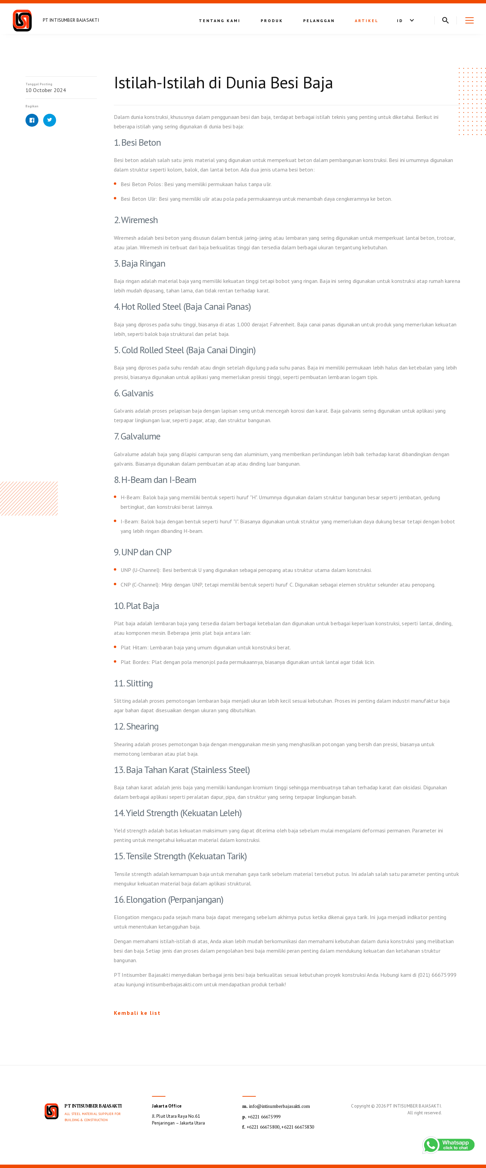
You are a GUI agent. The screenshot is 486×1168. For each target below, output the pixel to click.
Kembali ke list (137, 1012)
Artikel (366, 20)
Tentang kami (220, 20)
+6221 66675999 (261, 1117)
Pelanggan (319, 20)
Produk (272, 20)
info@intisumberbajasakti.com (276, 1106)
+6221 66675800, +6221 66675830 (278, 1127)
